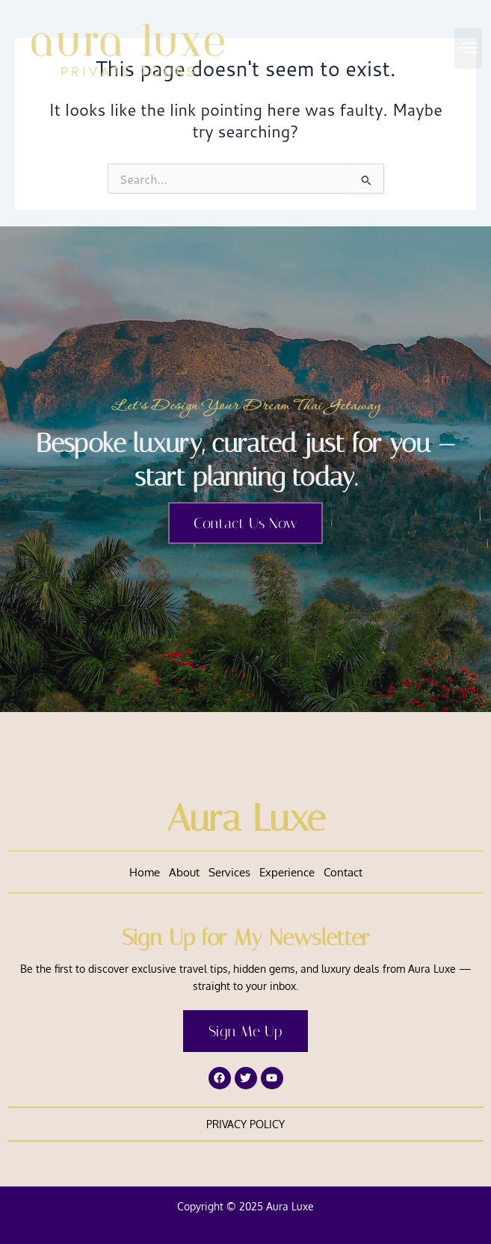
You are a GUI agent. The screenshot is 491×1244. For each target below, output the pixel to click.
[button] (468, 48)
